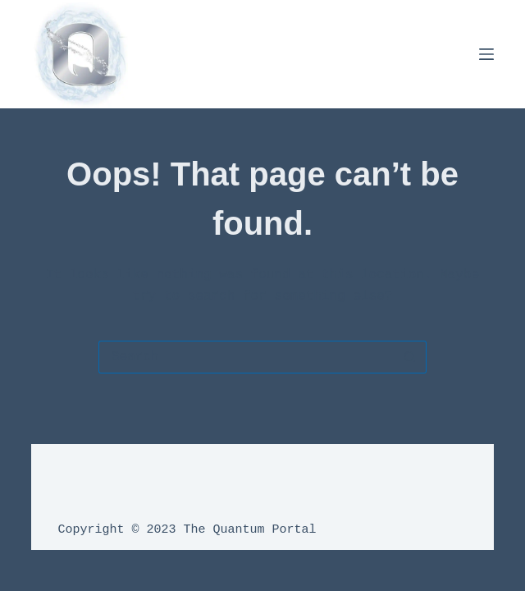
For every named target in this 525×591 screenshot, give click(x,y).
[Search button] (410, 357)
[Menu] (486, 54)
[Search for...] (246, 357)
